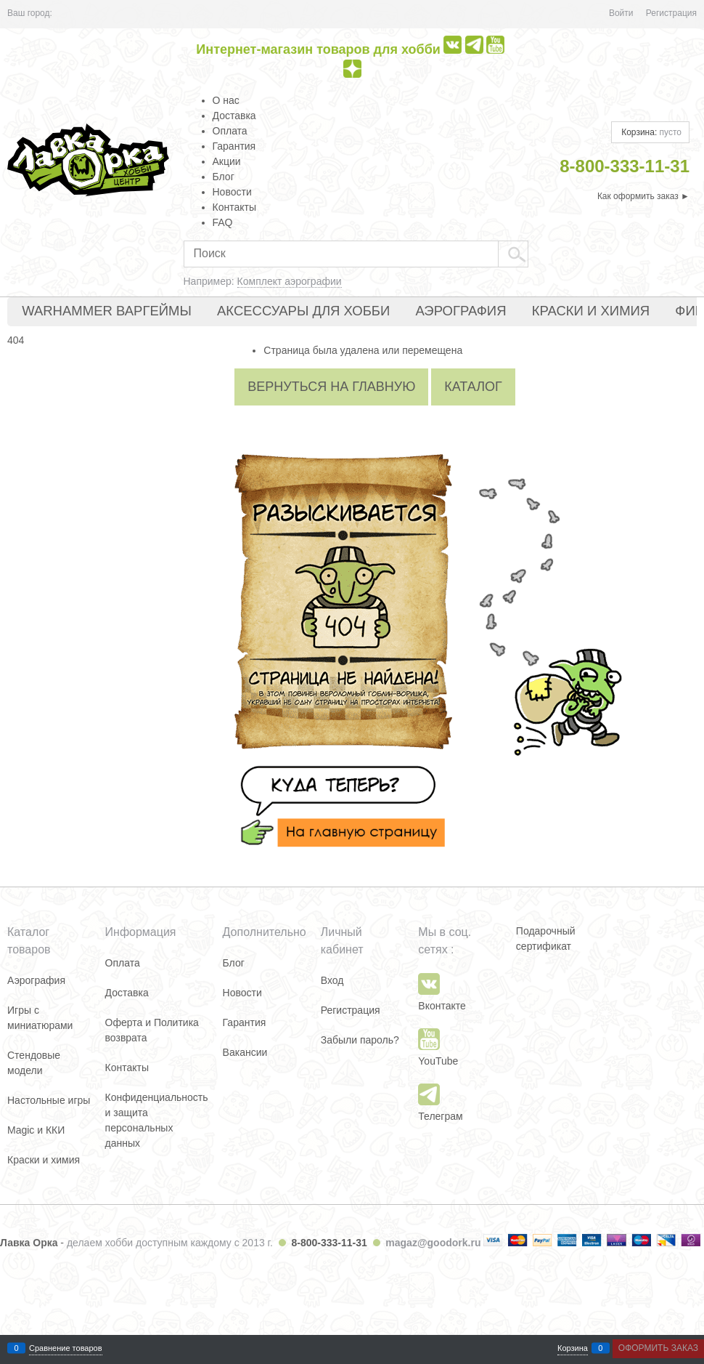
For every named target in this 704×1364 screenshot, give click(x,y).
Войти (621, 13)
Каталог (473, 386)
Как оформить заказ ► (643, 196)
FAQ (223, 222)
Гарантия (234, 146)
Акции (227, 161)
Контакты (234, 207)
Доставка (234, 115)
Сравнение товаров (65, 1348)
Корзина (572, 1348)
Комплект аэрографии (289, 281)
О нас (226, 100)
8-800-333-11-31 (329, 1242)
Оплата (230, 131)
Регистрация (671, 13)
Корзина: (650, 132)
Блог (223, 176)
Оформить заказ (658, 1348)
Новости (232, 192)
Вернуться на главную (331, 386)
